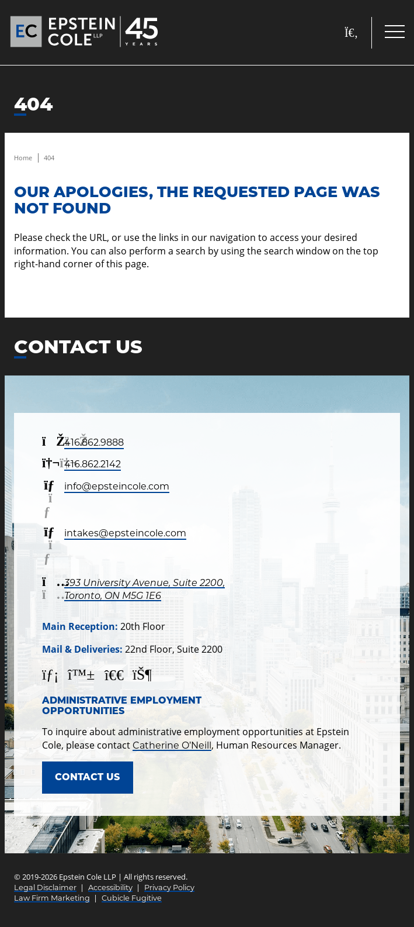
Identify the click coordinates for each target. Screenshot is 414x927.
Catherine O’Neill (172, 745)
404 (49, 157)
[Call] (381, 894)
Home (23, 157)
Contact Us (87, 777)
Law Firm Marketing (52, 898)
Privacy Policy (169, 887)
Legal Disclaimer (45, 887)
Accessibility (110, 887)
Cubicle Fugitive (132, 898)
